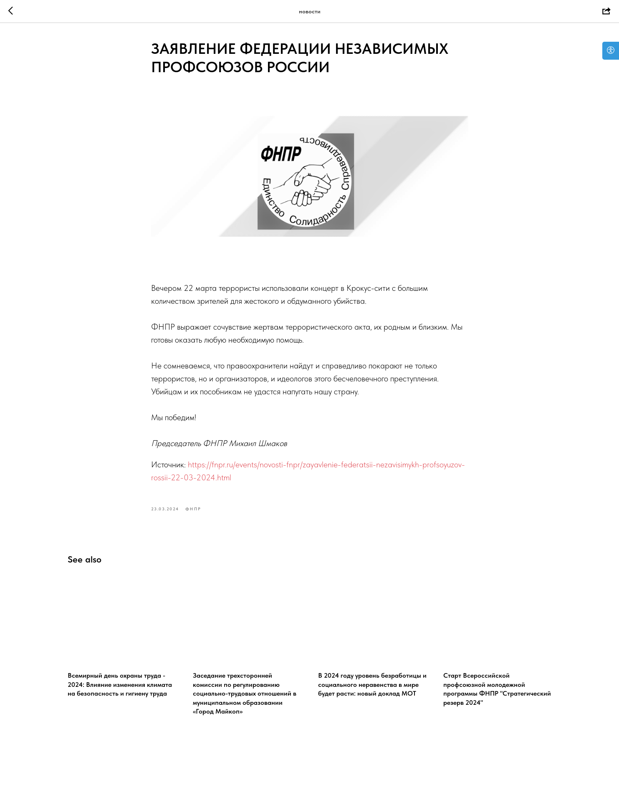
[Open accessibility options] (610, 51)
